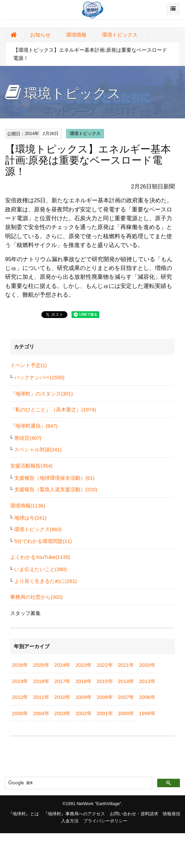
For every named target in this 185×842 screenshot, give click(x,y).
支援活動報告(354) (31, 466)
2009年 (84, 697)
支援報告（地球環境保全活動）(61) (54, 478)
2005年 (20, 713)
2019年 (20, 681)
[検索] (77, 783)
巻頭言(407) (27, 438)
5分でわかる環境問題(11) (43, 541)
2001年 (105, 713)
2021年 (126, 665)
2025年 (41, 665)
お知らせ (40, 35)
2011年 (41, 697)
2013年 (147, 681)
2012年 (20, 697)
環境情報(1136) (27, 505)
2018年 (41, 681)
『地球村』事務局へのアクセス (74, 813)
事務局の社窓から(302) (36, 597)
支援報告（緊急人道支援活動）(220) (55, 489)
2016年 (84, 681)
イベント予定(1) (28, 365)
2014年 (126, 681)
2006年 (147, 697)
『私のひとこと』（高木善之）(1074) (53, 409)
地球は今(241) (30, 518)
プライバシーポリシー (105, 820)
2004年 (41, 713)
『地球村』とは (23, 813)
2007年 (126, 697)
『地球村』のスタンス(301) (41, 393)
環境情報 (76, 35)
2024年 (62, 665)
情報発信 (171, 813)
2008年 (105, 697)
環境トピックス (120, 35)
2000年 (126, 713)
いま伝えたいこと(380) (40, 569)
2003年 (62, 713)
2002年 (84, 713)
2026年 (20, 665)
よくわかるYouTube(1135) (40, 557)
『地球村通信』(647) (34, 426)
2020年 (147, 665)
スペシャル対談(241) (38, 449)
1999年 (147, 713)
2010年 (62, 697)
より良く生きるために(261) (45, 581)
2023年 (84, 665)
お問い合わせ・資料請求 (134, 813)
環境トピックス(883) (38, 529)
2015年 (105, 681)
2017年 (62, 681)
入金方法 (70, 820)
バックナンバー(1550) (39, 377)
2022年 (105, 665)
